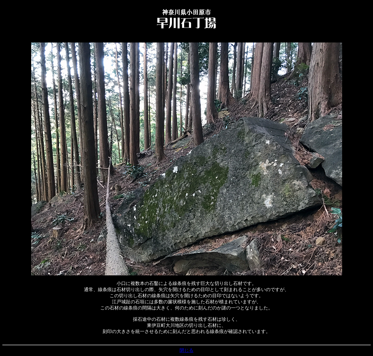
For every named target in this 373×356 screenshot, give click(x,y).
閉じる (186, 350)
